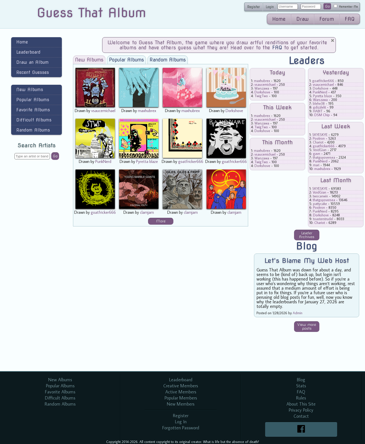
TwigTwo (261, 96)
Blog (301, 380)
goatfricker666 (190, 161)
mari (316, 165)
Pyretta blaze (147, 161)
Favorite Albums (33, 109)
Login (270, 7)
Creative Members (180, 386)
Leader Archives (306, 235)
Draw (302, 19)
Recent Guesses (32, 72)
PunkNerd (103, 161)
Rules (301, 398)
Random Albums (33, 130)
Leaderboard (28, 52)
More (161, 221)
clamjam (147, 212)
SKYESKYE (319, 134)
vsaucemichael (103, 110)
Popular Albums (32, 99)
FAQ (350, 19)
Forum (326, 19)
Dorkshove (234, 110)
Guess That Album (91, 12)
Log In (181, 422)
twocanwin (320, 196)
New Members (180, 404)
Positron (319, 138)
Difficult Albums (33, 119)
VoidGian (319, 149)
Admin (297, 313)
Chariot (318, 142)
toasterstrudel (323, 219)
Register (253, 7)
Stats (301, 386)
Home (279, 19)
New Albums (29, 89)
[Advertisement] (36, 244)
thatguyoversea (324, 157)
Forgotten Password (180, 428)
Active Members (180, 392)
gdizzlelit (319, 107)
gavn (316, 153)
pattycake (320, 203)
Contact (301, 416)
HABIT (318, 111)
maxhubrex (147, 110)
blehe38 (319, 103)
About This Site (301, 404)
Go (327, 6)
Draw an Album (32, 62)
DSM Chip (322, 115)
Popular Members (181, 398)
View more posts (306, 326)
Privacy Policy (301, 410)
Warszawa (261, 88)
